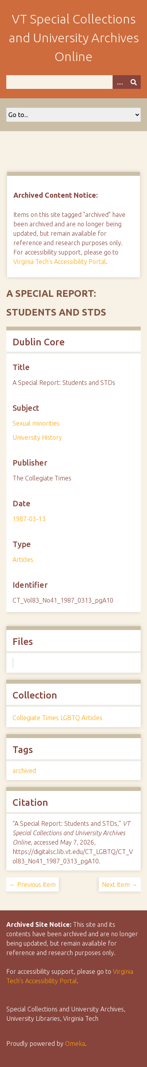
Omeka (75, 1043)
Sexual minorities (36, 423)
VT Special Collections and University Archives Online (74, 37)
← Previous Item (32, 884)
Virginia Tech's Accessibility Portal (59, 261)
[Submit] (134, 82)
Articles (23, 559)
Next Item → (120, 884)
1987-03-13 (29, 518)
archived (24, 770)
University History (37, 437)
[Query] (73, 82)
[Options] (120, 82)
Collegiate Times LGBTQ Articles (57, 717)
